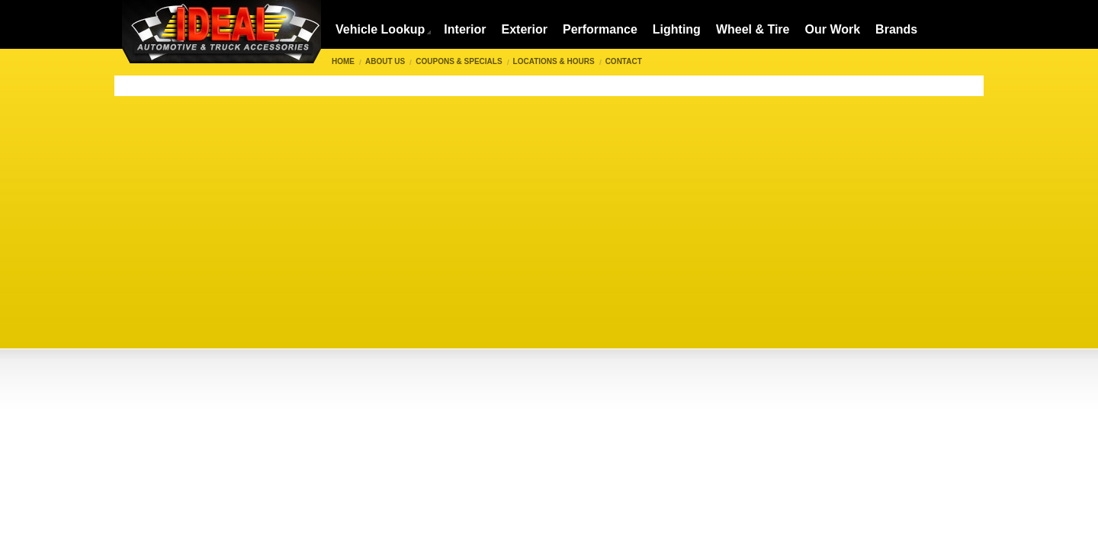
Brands (896, 29)
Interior (465, 29)
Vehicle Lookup (380, 29)
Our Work (833, 29)
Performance (600, 29)
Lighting (677, 29)
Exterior (524, 29)
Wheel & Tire (753, 29)
